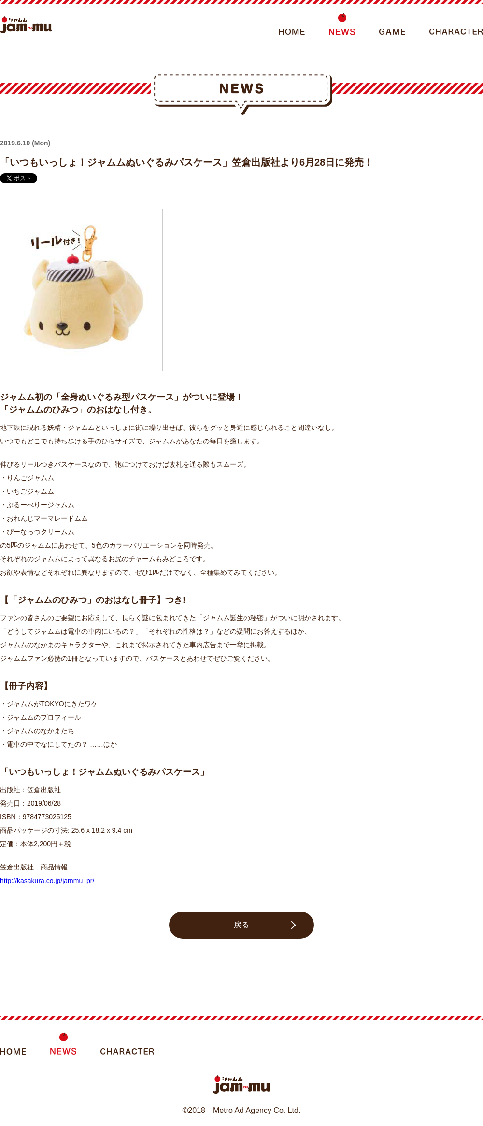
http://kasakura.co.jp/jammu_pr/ (47, 880)
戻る (241, 925)
